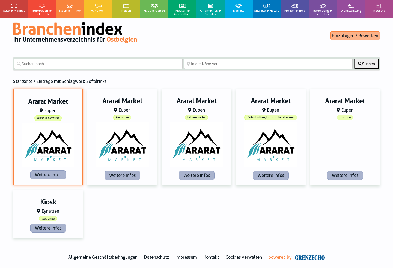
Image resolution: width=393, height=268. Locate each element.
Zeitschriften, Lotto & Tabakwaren (271, 117)
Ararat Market (48, 102)
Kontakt (211, 257)
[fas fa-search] (366, 64)
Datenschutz (156, 257)
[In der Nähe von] (268, 64)
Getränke (122, 117)
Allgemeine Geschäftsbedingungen (103, 257)
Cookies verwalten (243, 257)
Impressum (186, 257)
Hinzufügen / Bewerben (355, 35)
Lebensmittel (196, 117)
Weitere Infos (48, 174)
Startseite (22, 81)
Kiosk (48, 202)
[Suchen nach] (98, 64)
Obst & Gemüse (48, 118)
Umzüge (345, 117)
